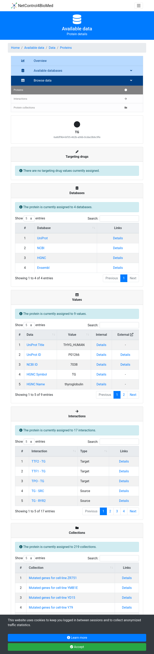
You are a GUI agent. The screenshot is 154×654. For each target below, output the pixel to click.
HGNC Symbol (37, 374)
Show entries (30, 218)
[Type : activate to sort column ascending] (93, 451)
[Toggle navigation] (138, 6)
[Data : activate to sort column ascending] (40, 335)
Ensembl (43, 268)
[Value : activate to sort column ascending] (74, 335)
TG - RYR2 (38, 501)
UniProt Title (35, 345)
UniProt (42, 238)
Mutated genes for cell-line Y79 (51, 607)
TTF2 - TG (38, 461)
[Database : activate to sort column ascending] (66, 228)
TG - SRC (37, 491)
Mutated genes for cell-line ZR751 (53, 578)
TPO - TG (37, 481)
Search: (113, 218)
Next (133, 395)
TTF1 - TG (38, 471)
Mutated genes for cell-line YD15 (52, 598)
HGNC (41, 258)
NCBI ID (32, 364)
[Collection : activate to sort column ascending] (70, 568)
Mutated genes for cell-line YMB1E (53, 588)
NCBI (40, 248)
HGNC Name (36, 384)
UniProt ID (34, 355)
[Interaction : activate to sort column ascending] (53, 451)
